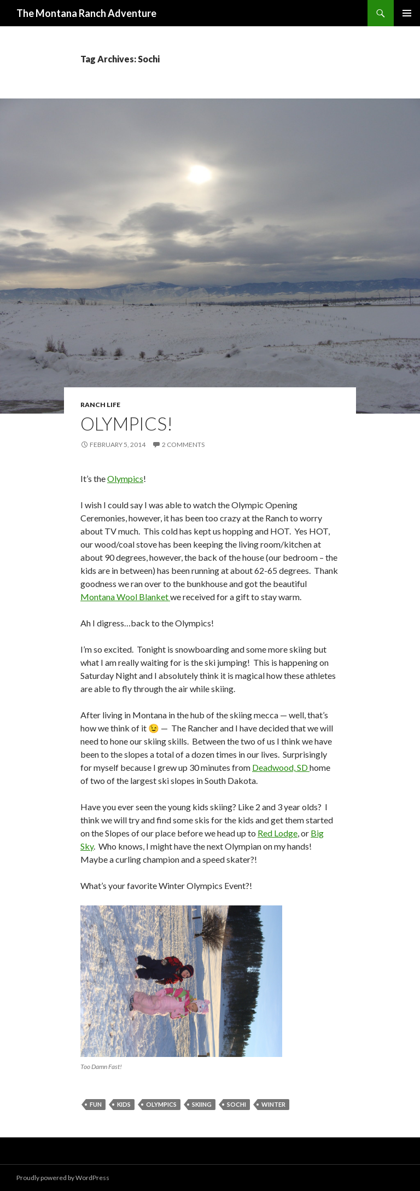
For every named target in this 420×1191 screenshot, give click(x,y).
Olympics (125, 478)
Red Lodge (278, 833)
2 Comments (183, 444)
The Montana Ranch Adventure (86, 13)
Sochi (236, 1104)
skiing (202, 1104)
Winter (273, 1104)
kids (124, 1104)
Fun (96, 1104)
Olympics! (126, 423)
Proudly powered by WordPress (62, 1177)
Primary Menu (407, 13)
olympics (161, 1104)
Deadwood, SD (281, 767)
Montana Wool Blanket (125, 596)
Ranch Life (100, 404)
